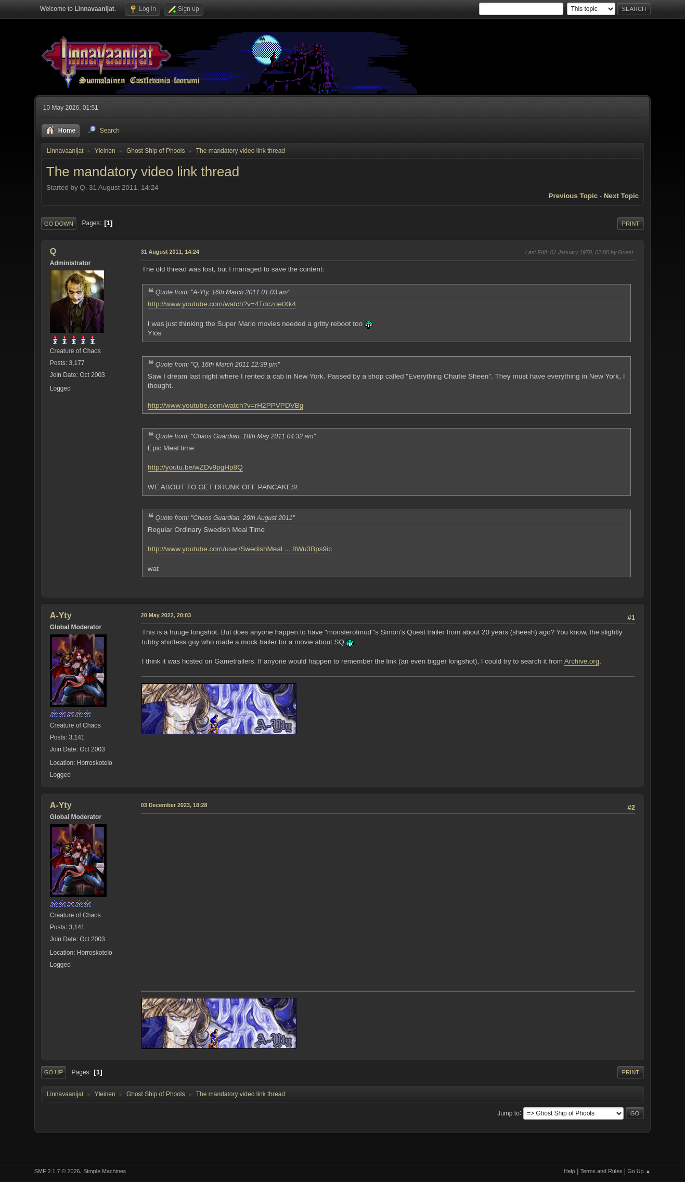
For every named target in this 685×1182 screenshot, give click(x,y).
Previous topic (573, 196)
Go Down (58, 223)
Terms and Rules (601, 1171)
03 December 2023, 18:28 (174, 805)
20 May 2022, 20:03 (166, 615)
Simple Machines (104, 1171)
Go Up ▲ (639, 1171)
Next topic (621, 196)
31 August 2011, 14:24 (170, 252)
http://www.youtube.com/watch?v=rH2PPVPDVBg (226, 405)
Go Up (53, 1072)
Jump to (508, 1112)
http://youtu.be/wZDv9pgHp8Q (195, 467)
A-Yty (61, 615)
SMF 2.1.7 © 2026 (57, 1171)
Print (631, 223)
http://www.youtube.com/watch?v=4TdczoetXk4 (222, 304)
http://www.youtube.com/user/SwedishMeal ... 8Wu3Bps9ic (240, 549)
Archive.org (581, 661)
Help (569, 1171)
